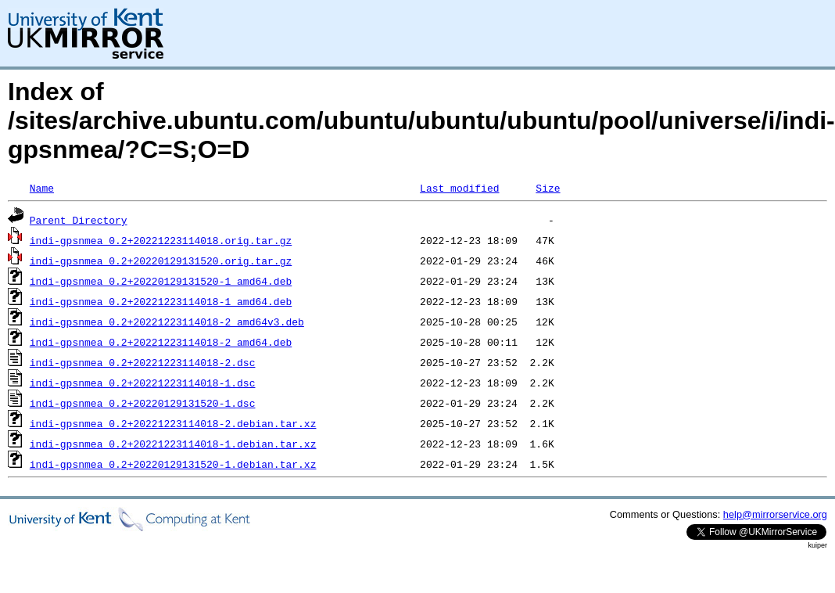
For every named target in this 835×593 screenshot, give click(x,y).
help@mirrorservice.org (775, 514)
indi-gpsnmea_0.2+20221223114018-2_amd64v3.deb (167, 321)
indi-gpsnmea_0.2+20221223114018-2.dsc (143, 362)
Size (548, 188)
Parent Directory (78, 220)
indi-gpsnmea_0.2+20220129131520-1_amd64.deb (161, 281)
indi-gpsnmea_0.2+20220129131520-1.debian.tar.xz (173, 464)
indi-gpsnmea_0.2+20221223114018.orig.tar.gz (161, 240)
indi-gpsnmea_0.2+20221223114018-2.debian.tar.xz (173, 423)
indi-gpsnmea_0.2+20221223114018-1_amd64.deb (161, 301)
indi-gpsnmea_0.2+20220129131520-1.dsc (143, 403)
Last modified (459, 188)
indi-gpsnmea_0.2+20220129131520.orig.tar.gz (161, 260)
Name (42, 188)
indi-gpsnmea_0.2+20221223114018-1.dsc (143, 383)
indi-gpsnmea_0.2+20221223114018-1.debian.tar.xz (173, 444)
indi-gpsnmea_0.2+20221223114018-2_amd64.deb (161, 342)
